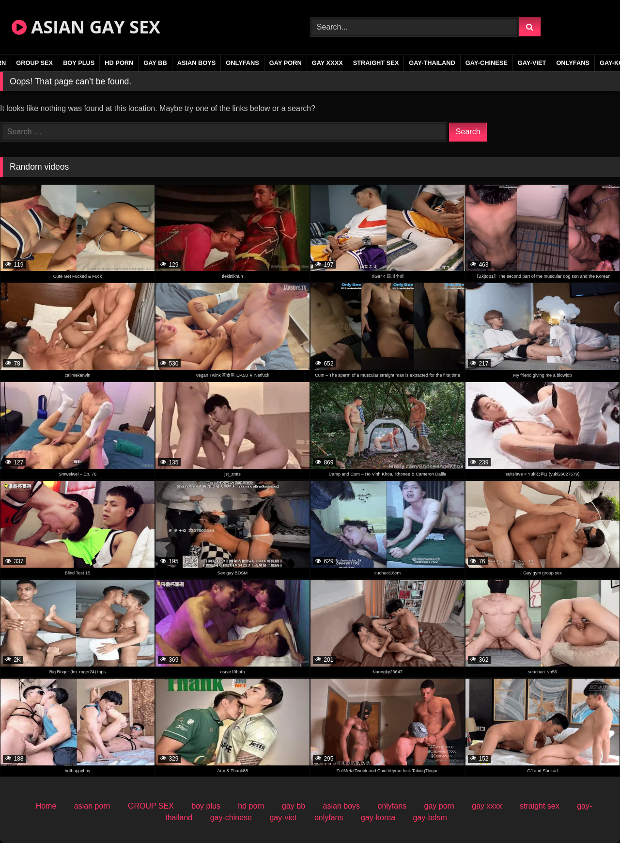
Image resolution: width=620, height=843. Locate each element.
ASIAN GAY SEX (86, 27)
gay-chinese (486, 62)
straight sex (376, 62)
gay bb (155, 62)
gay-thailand (432, 62)
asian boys (196, 62)
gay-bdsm (430, 817)
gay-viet (532, 62)
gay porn (285, 62)
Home (46, 806)
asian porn (92, 806)
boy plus (78, 62)
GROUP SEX (34, 62)
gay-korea (378, 817)
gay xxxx (327, 62)
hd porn (119, 62)
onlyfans (242, 62)
